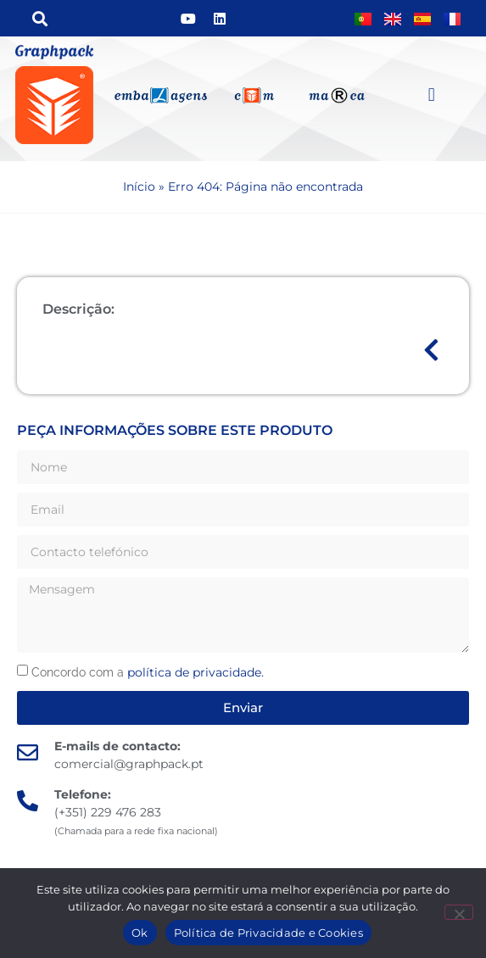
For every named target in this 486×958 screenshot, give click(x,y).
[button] (39, 18)
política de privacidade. (195, 672)
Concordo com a (147, 672)
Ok (139, 932)
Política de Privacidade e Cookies (268, 932)
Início (139, 186)
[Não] (458, 912)
